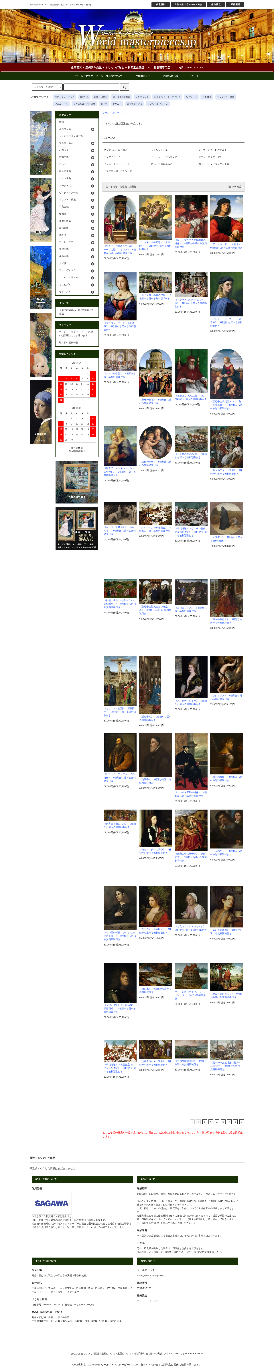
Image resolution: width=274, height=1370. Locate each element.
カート (195, 76)
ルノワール (191, 97)
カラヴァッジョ (134, 104)
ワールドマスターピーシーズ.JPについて (98, 76)
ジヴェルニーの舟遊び (84, 104)
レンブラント (142, 97)
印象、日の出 (100, 97)
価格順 (123, 186)
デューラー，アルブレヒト (165, 157)
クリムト (117, 104)
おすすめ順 (111, 186)
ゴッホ (104, 104)
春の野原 (84, 97)
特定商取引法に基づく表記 (148, 1353)
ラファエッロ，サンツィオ (118, 171)
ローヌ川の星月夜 (121, 97)
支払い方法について (81, 1353)
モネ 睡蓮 (207, 97)
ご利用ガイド (142, 76)
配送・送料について (105, 1353)
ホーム (106, 112)
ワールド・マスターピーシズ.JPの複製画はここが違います (76, 334)
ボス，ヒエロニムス (161, 164)
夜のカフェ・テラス (64, 97)
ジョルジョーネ (159, 150)
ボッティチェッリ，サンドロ (213, 164)
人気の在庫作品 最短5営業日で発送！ (76, 312)
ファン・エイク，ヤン (210, 157)
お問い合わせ (170, 76)
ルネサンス (118, 112)
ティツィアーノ (112, 157)
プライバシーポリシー (176, 1353)
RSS (192, 1353)
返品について (124, 1353)
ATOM (200, 1353)
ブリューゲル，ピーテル (117, 164)
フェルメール (61, 104)
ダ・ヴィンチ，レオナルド (212, 150)
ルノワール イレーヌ (158, 104)
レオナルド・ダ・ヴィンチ (167, 97)
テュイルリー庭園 (225, 97)
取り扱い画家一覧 (68, 342)
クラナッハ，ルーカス (115, 150)
